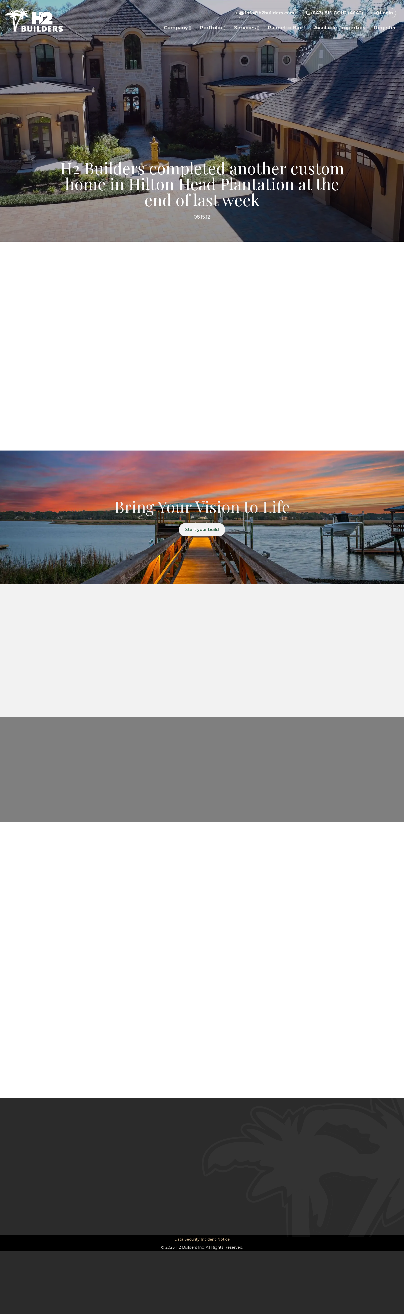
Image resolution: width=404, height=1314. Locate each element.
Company (177, 28)
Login (383, 12)
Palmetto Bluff (286, 28)
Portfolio (212, 28)
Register (385, 28)
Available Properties (339, 28)
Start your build (202, 529)
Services (246, 28)
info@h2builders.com (266, 12)
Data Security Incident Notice (202, 1239)
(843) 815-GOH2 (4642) (334, 12)
